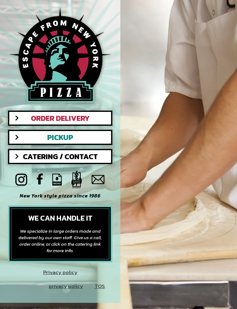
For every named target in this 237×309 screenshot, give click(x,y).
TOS (100, 286)
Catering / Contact (60, 156)
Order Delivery (60, 118)
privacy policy (66, 286)
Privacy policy (60, 272)
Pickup (60, 137)
